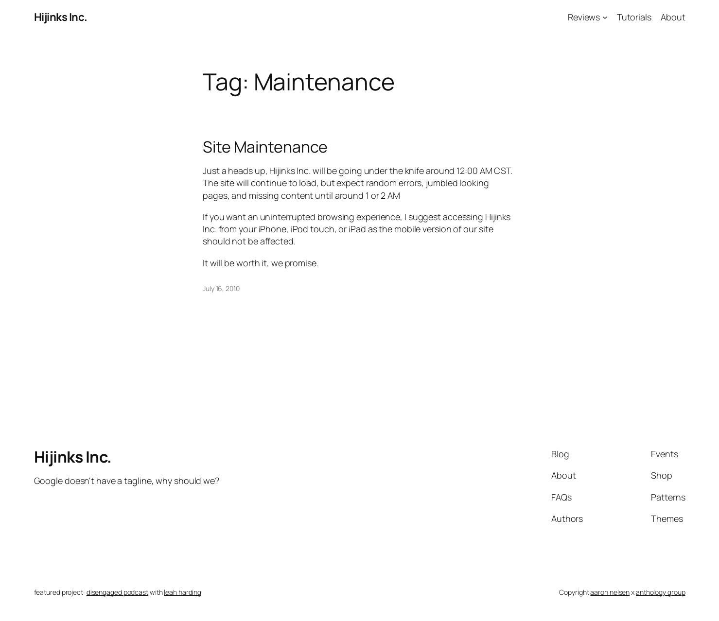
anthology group (660, 592)
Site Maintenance (265, 146)
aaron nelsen (610, 592)
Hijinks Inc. (61, 17)
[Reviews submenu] (605, 17)
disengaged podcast (117, 592)
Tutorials (634, 17)
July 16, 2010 (221, 288)
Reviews (584, 17)
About (673, 17)
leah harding (182, 592)
